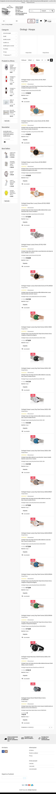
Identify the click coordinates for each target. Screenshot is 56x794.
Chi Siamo (31, 750)
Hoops (27, 95)
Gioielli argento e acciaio (8, 45)
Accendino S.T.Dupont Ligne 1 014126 (12, 163)
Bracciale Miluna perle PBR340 (12, 112)
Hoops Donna (24, 81)
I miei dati (31, 763)
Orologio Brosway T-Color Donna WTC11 (12, 192)
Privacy (30, 755)
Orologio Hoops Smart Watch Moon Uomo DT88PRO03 (33, 698)
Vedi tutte (6, 121)
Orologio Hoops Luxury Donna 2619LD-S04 (33, 244)
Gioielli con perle (6, 39)
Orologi (4, 52)
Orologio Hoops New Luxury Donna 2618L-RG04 (35, 121)
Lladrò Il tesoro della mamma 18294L (12, 182)
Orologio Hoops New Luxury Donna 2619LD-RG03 (35, 203)
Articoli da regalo (7, 33)
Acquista (25, 98)
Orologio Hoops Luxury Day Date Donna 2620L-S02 (36, 368)
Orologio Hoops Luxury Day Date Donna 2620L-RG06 (36, 327)
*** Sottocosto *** (7, 55)
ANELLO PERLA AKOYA (12, 101)
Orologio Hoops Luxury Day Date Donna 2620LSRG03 (36, 533)
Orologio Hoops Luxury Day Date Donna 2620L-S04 (36, 450)
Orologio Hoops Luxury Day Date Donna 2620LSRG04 (36, 574)
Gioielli (4, 36)
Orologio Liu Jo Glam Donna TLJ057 (12, 90)
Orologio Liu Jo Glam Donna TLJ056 (12, 78)
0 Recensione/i (30, 84)
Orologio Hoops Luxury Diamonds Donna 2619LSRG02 (37, 286)
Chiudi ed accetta (30, 2)
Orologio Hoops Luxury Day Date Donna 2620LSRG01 (36, 492)
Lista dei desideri (33, 769)
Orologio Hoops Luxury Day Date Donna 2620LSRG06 (36, 615)
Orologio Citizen (12, 172)
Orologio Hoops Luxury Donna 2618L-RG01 (33, 79)
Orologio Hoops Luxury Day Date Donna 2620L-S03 (36, 409)
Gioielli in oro (6, 42)
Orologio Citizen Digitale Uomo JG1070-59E (13, 67)
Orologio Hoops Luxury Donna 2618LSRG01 (33, 162)
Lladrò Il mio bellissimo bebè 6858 (12, 154)
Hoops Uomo (29, 52)
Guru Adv (25, 790)
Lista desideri (25, 101)
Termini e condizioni (33, 753)
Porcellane (5, 48)
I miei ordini (31, 766)
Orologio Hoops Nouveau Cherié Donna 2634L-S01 (36, 656)
